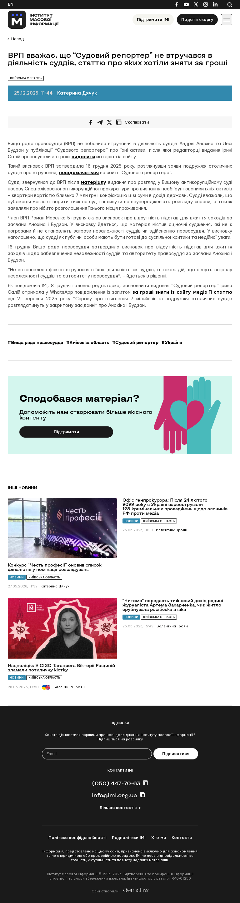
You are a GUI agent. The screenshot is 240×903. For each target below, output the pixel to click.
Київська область (44, 577)
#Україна (172, 342)
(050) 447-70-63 (116, 783)
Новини (17, 577)
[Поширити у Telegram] (100, 122)
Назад (17, 39)
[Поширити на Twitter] (109, 122)
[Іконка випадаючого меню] (226, 19)
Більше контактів (118, 808)
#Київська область (87, 342)
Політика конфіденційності (77, 838)
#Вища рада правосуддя (35, 342)
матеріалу (93, 182)
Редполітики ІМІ (129, 838)
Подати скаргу (197, 19)
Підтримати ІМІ (153, 19)
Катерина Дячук (77, 93)
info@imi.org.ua (114, 795)
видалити (83, 157)
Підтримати (66, 432)
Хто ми (158, 838)
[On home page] (33, 20)
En (10, 4)
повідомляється (79, 172)
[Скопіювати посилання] (134, 122)
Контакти (182, 838)
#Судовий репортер (135, 342)
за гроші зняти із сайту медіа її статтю (182, 292)
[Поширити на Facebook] (90, 122)
